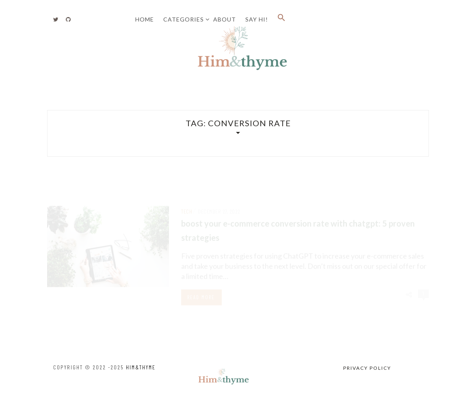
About (224, 19)
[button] (281, 19)
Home (144, 19)
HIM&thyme (141, 367)
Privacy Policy (367, 368)
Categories (183, 19)
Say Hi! (256, 19)
